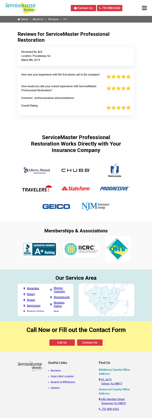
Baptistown (33, 305)
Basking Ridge (35, 311)
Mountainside (62, 297)
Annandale (33, 288)
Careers (55, 388)
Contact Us (83, 8)
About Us (38, 19)
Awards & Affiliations (63, 382)
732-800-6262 (109, 8)
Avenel (31, 299)
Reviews (53, 19)
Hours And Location (62, 376)
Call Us (62, 342)
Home (23, 19)
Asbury (31, 294)
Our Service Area (76, 278)
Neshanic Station (59, 304)
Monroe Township (59, 289)
